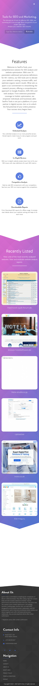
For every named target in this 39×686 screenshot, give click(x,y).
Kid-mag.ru (19, 519)
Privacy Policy (7, 673)
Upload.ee (19, 434)
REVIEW (29, 32)
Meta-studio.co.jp (19, 392)
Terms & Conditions (9, 676)
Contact (5, 664)
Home (5, 661)
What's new (6, 670)
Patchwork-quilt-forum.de (19, 308)
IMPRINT (5, 679)
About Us (6, 667)
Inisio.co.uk (19, 476)
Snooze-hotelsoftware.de (19, 350)
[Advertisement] (19, 556)
